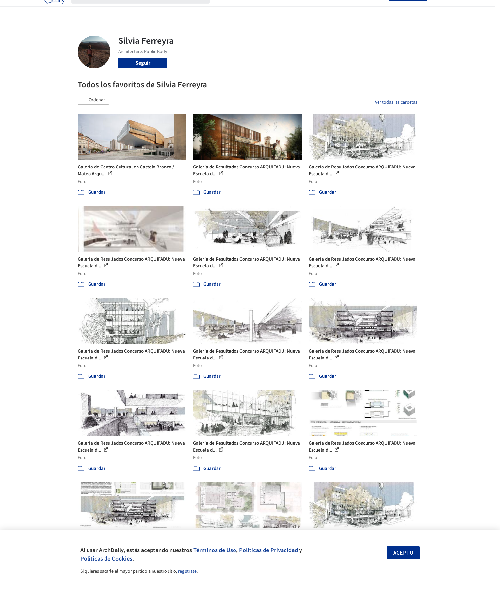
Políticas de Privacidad (268, 550)
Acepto (403, 553)
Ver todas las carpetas (396, 102)
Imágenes (245, 9)
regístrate (187, 571)
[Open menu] (446, 9)
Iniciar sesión (370, 9)
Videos (335, 9)
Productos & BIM (280, 9)
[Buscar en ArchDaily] (146, 9)
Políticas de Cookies (106, 558)
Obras (223, 9)
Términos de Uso (214, 550)
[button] (93, 100)
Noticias (313, 9)
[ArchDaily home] (54, 9)
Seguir (143, 63)
